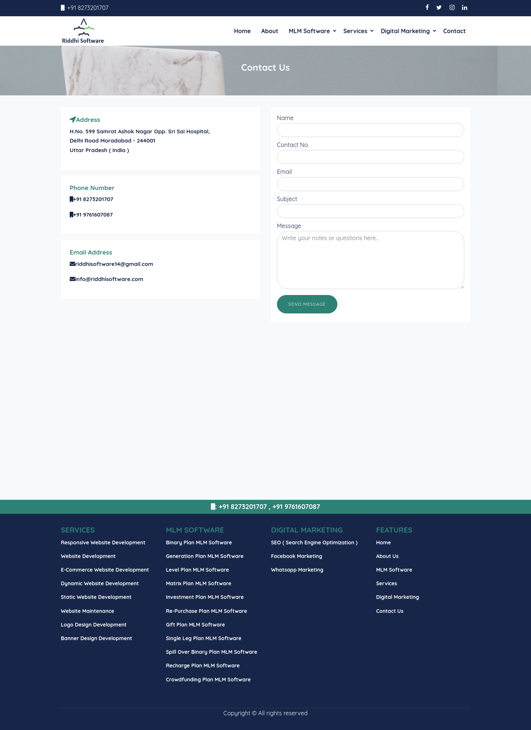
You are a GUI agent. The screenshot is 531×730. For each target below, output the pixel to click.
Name (285, 118)
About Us (387, 556)
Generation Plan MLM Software (205, 556)
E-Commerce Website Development (105, 569)
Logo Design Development (93, 624)
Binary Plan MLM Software (199, 542)
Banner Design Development (96, 638)
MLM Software (309, 31)
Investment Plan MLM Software (205, 597)
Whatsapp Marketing (297, 569)
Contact (454, 31)
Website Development (88, 556)
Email (284, 171)
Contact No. (293, 144)
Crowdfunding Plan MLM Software (208, 679)
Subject (287, 199)
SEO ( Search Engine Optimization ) (314, 542)
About (269, 31)
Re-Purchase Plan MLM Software (206, 611)
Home (242, 31)
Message (289, 225)
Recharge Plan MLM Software (203, 665)
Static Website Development (96, 597)
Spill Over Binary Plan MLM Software (211, 652)
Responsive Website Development (103, 542)
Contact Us (389, 611)
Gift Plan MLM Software (195, 624)
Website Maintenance (87, 611)
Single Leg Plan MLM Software (204, 638)
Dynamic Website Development (100, 583)
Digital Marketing (405, 31)
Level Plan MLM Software (197, 569)
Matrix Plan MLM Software (198, 583)
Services (355, 31)
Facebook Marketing (296, 556)
